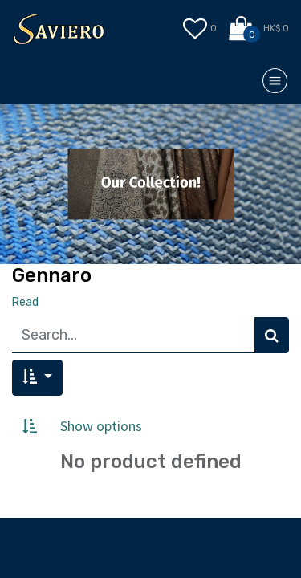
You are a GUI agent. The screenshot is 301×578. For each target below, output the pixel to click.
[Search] (271, 335)
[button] (37, 378)
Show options (101, 426)
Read (25, 302)
